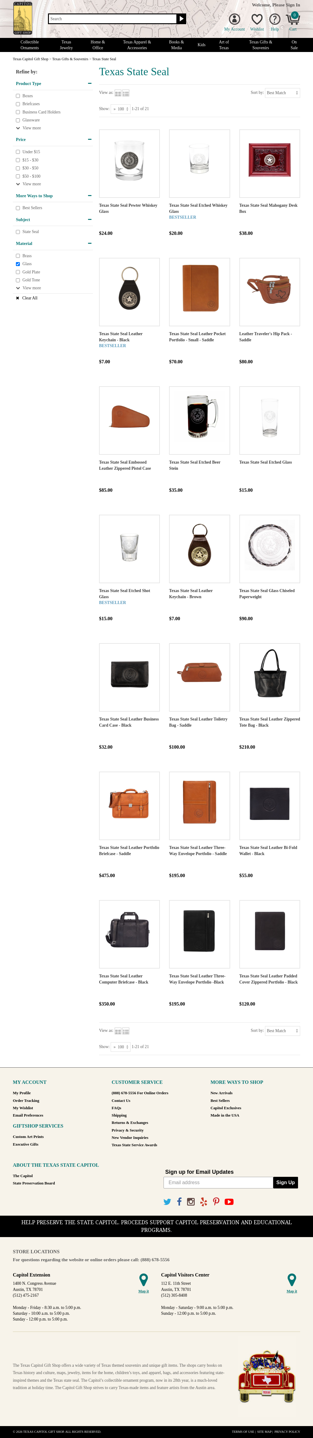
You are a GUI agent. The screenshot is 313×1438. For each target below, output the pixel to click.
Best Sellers (32, 208)
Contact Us (121, 1101)
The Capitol (23, 1176)
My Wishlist (23, 1108)
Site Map (264, 1431)
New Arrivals (222, 1093)
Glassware (31, 120)
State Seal (30, 232)
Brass (26, 256)
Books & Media (176, 45)
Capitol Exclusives (226, 1108)
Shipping (119, 1115)
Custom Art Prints (28, 1137)
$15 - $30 (30, 160)
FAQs (116, 1108)
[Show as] (121, 109)
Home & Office (97, 45)
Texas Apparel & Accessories (137, 45)
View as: (106, 92)
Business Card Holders (41, 112)
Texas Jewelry (66, 45)
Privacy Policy (287, 1431)
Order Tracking (26, 1101)
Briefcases (31, 104)
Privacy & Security (127, 1130)
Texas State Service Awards (134, 1145)
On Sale (294, 45)
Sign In (293, 4)
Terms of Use (243, 1431)
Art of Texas (224, 45)
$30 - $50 (30, 168)
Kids (202, 45)
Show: (104, 108)
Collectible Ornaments (29, 45)
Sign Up (285, 1182)
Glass (26, 263)
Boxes (27, 96)
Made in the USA (225, 1115)
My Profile (22, 1093)
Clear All (29, 298)
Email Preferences (28, 1115)
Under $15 (31, 152)
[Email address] (219, 1182)
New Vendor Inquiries (130, 1138)
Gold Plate (31, 272)
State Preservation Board (34, 1183)
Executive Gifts (26, 1144)
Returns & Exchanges (130, 1123)
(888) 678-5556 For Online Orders (140, 1093)
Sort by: (257, 92)
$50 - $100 (31, 176)
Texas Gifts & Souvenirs (260, 45)
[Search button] (180, 19)
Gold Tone (31, 280)
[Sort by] (282, 93)
